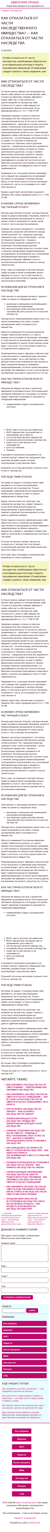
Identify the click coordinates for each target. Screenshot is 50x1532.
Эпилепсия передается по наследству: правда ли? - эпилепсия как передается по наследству (24, 1122)
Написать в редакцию (25, 1521)
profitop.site (34, 1526)
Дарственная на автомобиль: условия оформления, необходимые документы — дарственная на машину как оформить (22, 1418)
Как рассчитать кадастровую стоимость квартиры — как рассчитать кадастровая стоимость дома (22, 1401)
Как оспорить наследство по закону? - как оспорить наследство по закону (23, 1111)
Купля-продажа (11, 1352)
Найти (32, 1314)
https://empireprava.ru (26, 1505)
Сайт (3, 1289)
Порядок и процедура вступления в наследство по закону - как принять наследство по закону (27, 1165)
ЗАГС (6, 1339)
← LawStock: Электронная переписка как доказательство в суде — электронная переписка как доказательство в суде (11, 1218)
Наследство (9, 1366)
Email (4, 1279)
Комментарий (8, 1243)
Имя (4, 1269)
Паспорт (7, 1372)
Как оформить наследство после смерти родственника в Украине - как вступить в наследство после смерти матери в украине (26, 1190)
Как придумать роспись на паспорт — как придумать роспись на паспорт (23, 1393)
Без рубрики (10, 1326)
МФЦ (5, 1359)
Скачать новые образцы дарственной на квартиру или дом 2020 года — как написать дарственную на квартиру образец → (37, 1218)
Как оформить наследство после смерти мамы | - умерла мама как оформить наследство (26, 1087)
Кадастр (7, 1346)
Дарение (8, 1333)
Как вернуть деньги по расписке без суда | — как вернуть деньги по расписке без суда (24, 1409)
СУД (5, 1379)
